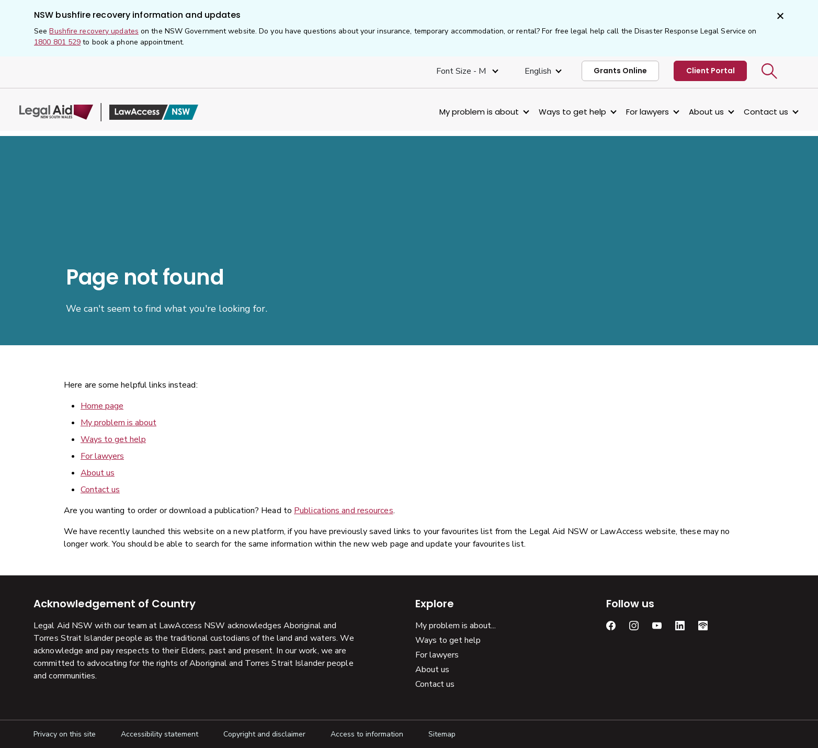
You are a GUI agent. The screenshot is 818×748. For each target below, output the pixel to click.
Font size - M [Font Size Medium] (462, 71)
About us (692, 111)
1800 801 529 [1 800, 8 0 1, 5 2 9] (57, 42)
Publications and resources (343, 510)
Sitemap (442, 734)
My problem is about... (455, 625)
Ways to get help (558, 111)
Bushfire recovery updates (94, 31)
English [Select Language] (538, 71)
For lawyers (633, 111)
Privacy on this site (64, 734)
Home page (102, 406)
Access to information (367, 734)
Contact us (752, 111)
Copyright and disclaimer (264, 734)
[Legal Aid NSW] (122, 112)
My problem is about (465, 111)
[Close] (779, 17)
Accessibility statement (159, 734)
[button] (769, 71)
